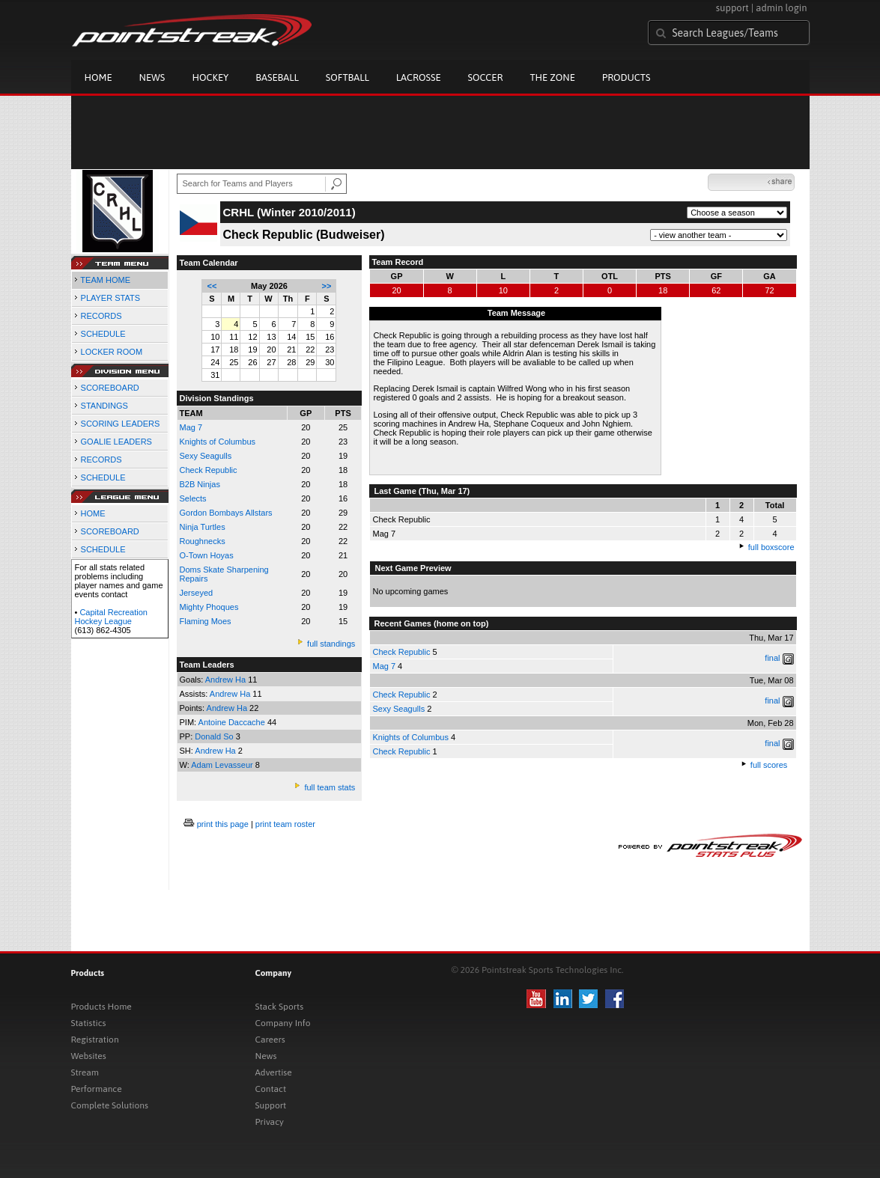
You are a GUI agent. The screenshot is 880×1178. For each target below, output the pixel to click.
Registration (95, 1039)
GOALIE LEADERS (116, 441)
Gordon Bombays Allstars (226, 512)
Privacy (269, 1122)
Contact (271, 1089)
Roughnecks (202, 541)
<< (212, 285)
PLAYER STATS (110, 297)
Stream (85, 1072)
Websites (88, 1056)
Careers (270, 1039)
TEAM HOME (105, 279)
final (772, 657)
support (732, 7)
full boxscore (771, 547)
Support (271, 1105)
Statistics (88, 1023)
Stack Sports (279, 1006)
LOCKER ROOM (112, 351)
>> (327, 285)
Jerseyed (196, 592)
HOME (93, 513)
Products (626, 77)
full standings (331, 643)
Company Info (283, 1023)
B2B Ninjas (200, 484)
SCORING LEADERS (120, 423)
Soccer (485, 77)
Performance (96, 1089)
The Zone (551, 77)
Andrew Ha (226, 679)
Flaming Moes (205, 621)
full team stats (329, 787)
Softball (347, 77)
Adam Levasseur (223, 764)
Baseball (277, 77)
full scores (769, 764)
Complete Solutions (109, 1105)
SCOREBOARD (110, 387)
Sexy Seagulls (206, 455)
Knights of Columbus (218, 441)
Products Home (101, 1006)
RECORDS (101, 315)
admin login (781, 7)
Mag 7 (191, 427)
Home (98, 77)
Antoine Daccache (232, 722)
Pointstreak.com (191, 31)
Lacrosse (418, 77)
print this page (223, 824)
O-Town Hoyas (207, 555)
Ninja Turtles (202, 526)
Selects (193, 498)
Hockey (210, 77)
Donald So (215, 736)
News (152, 77)
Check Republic (401, 651)
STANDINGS (104, 405)
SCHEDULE (103, 333)
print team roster (285, 824)
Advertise (273, 1072)
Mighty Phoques (209, 606)
